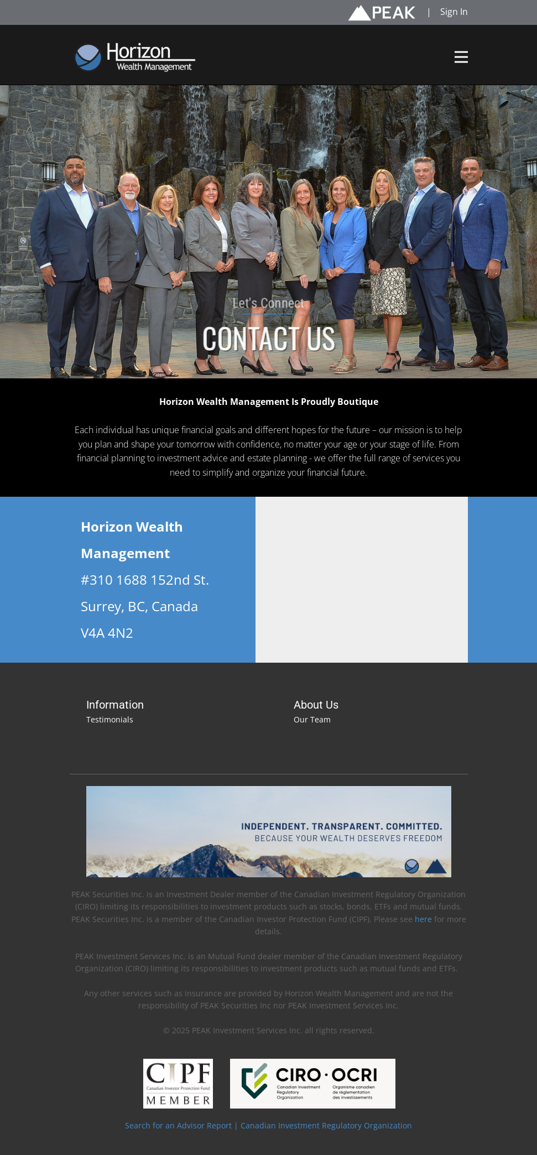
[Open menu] (461, 57)
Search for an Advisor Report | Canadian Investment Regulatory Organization (268, 1125)
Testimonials (109, 719)
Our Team (312, 719)
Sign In (454, 12)
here (424, 919)
